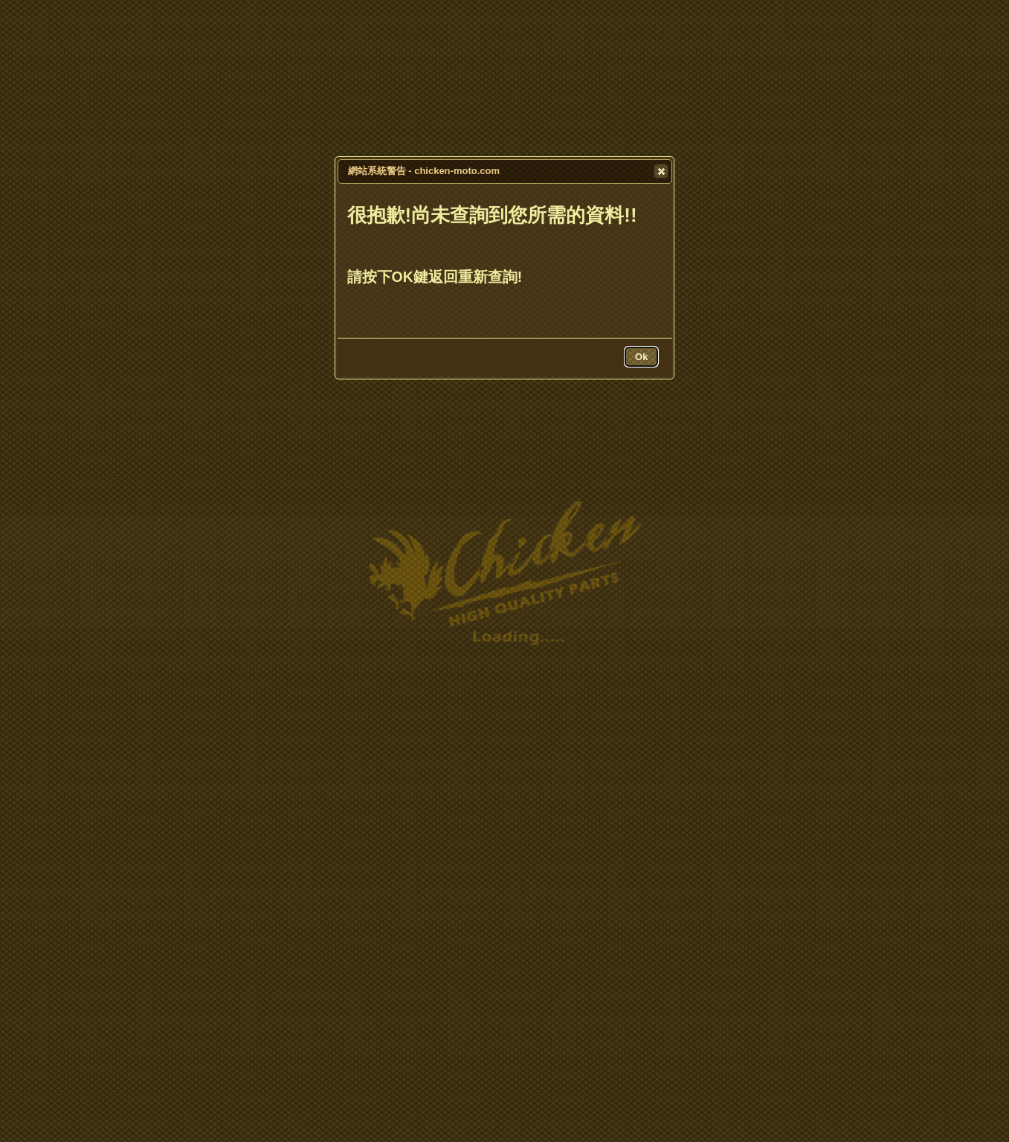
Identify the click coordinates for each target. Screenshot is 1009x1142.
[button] (661, 171)
